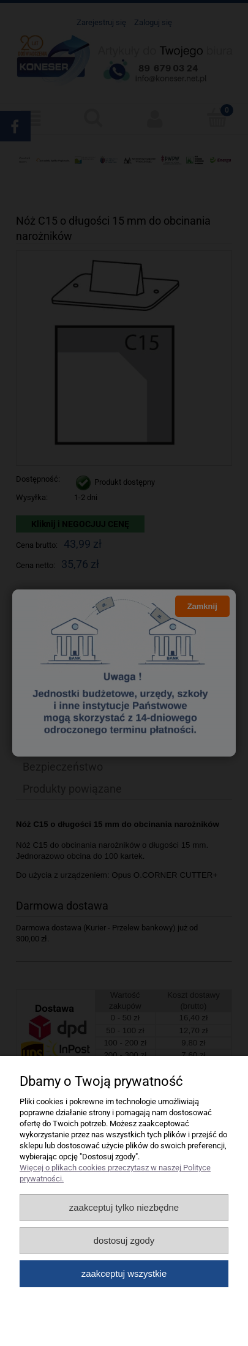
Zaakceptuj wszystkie (124, 1273)
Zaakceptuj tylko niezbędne (124, 1207)
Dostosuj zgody (124, 1240)
